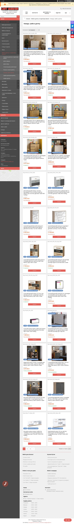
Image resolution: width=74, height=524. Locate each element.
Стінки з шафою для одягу (29, 464)
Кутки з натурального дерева (55, 461)
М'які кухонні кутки (52, 457)
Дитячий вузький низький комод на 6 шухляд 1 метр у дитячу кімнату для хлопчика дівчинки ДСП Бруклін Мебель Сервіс (58, 122)
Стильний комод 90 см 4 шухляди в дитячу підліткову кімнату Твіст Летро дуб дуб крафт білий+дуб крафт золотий (34, 88)
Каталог (28, 18)
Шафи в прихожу (52, 473)
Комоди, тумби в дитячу (8, 72)
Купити (34, 63)
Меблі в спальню (6, 30)
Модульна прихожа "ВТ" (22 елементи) (57, 478)
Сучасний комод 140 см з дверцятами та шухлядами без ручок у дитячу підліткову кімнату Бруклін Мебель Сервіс (34, 122)
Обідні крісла (5, 106)
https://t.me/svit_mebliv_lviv (7, 161)
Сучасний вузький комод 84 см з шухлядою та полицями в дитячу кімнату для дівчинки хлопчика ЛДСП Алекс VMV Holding (59, 295)
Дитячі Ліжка (6, 64)
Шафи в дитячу (6, 78)
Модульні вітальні (27, 459)
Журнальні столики (6, 90)
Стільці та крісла (6, 46)
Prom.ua (44, 519)
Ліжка (3, 49)
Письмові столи (27, 473)
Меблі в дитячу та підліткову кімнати (9, 53)
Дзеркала (4, 97)
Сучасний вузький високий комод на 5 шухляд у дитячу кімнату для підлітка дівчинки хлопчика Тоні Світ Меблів (33, 227)
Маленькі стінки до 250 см (29, 461)
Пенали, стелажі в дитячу (8, 69)
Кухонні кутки (5, 41)
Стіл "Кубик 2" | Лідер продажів (30, 480)
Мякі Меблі (4, 84)
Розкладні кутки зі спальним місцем (56, 459)
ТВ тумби (25, 466)
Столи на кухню (5, 44)
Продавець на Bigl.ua (37, 521)
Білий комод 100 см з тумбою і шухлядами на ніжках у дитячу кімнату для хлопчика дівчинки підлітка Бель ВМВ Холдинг (59, 157)
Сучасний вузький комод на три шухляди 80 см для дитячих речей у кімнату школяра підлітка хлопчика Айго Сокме (58, 261)
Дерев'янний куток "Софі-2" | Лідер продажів (58, 464)
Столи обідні (5, 103)
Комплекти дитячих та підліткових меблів (10, 57)
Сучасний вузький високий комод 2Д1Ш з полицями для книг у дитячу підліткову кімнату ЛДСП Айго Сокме (34, 261)
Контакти (35, 12)
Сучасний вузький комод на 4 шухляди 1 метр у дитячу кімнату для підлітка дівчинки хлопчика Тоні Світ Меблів (58, 227)
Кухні (3, 38)
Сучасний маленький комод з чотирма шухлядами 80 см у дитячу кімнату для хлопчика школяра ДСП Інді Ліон (58, 330)
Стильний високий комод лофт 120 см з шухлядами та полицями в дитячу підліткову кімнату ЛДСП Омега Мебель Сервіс (58, 364)
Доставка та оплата (47, 13)
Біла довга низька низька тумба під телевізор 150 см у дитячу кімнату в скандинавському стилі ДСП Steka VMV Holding (33, 433)
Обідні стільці (5, 109)
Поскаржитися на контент (34, 522)
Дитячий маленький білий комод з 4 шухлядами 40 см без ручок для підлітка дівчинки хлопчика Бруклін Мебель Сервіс (58, 88)
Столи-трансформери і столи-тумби (9, 93)
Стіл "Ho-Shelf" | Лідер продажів (31, 478)
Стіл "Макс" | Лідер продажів (30, 482)
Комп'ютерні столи (27, 476)
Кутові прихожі (51, 476)
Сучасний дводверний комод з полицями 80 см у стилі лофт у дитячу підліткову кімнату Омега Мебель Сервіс (58, 399)
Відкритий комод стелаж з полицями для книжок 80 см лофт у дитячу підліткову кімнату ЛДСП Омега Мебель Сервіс (34, 364)
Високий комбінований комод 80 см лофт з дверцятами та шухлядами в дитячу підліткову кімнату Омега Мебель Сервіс (34, 399)
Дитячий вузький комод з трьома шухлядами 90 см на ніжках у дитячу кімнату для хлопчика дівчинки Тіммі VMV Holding (34, 193)
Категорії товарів (5, 21)
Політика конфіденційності (45, 522)
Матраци (4, 81)
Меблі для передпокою (7, 27)
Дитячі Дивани (6, 61)
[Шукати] (18, 16)
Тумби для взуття (52, 484)
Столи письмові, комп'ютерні (9, 67)
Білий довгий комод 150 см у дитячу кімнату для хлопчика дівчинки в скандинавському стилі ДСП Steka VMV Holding (58, 433)
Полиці (3, 100)
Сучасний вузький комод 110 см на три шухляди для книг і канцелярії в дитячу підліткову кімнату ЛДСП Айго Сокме (33, 295)
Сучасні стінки (26, 457)
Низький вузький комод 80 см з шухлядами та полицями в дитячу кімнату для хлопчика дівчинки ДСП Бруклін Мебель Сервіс (34, 157)
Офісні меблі (5, 87)
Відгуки (58, 12)
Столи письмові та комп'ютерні (6, 34)
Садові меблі (5, 112)
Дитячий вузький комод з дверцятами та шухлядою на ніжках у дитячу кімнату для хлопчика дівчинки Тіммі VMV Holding (58, 192)
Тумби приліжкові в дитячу (9, 75)
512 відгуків (61, 1)
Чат (68, 520)
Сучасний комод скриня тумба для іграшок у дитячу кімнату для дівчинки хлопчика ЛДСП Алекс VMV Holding (34, 330)
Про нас (26, 13)
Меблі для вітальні (6, 24)
